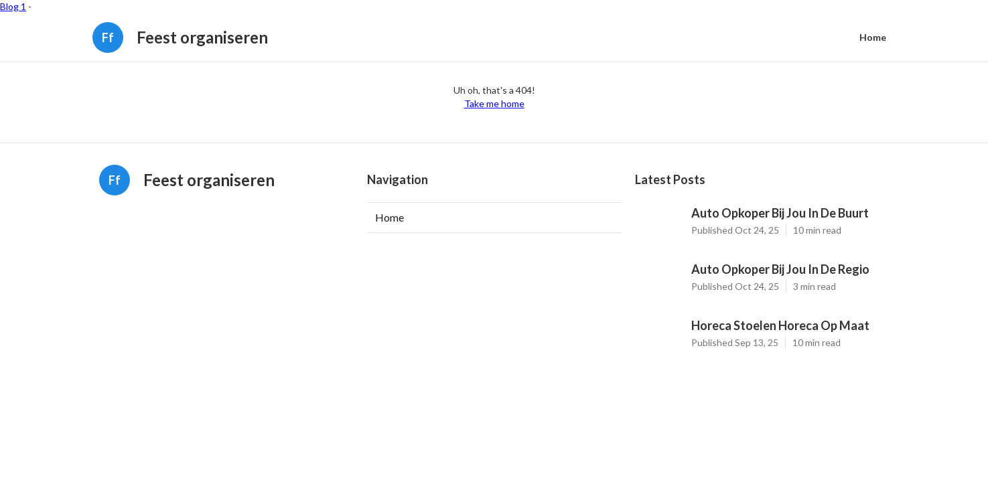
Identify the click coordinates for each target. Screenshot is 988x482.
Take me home (494, 103)
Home (872, 37)
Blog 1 (13, 6)
